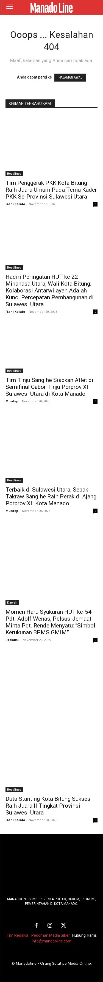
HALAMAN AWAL (70, 77)
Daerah (12, 602)
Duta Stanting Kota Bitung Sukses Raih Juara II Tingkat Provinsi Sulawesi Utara (47, 806)
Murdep (11, 401)
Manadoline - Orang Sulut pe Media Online (53, 963)
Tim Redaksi (17, 935)
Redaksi (12, 640)
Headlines (14, 173)
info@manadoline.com (51, 941)
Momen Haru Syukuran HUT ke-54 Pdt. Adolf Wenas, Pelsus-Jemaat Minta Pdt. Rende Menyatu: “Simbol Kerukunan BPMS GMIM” (50, 622)
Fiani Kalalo (15, 204)
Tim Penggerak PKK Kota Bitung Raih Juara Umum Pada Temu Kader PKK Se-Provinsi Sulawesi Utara (51, 190)
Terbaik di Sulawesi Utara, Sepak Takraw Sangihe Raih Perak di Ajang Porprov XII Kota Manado (50, 496)
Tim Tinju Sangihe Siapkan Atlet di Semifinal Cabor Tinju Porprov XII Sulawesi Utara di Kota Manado (49, 387)
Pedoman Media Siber (50, 935)
